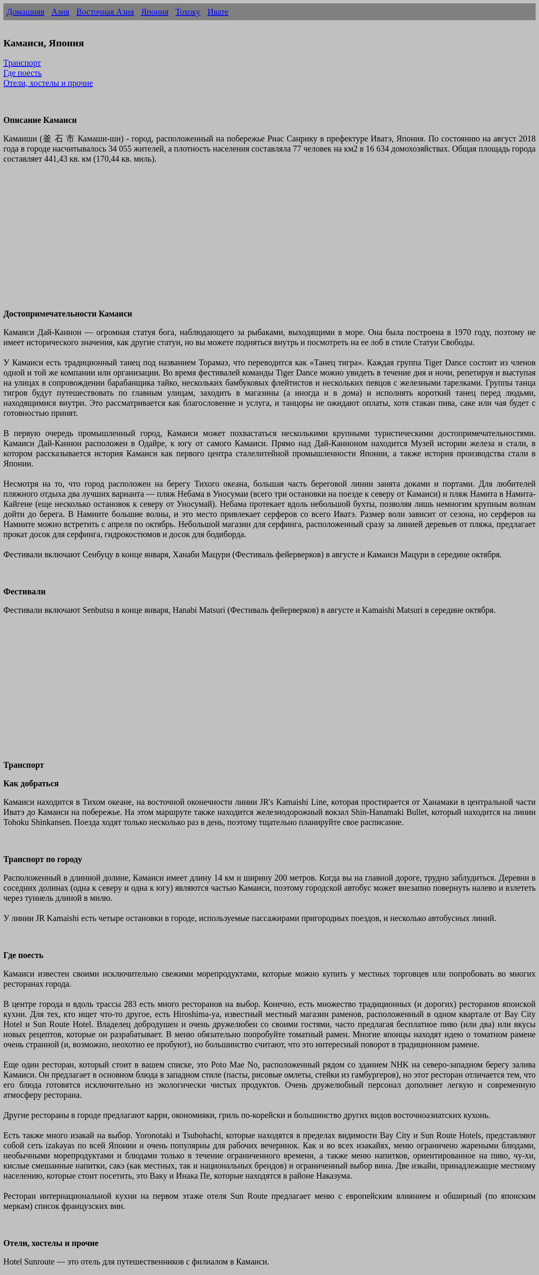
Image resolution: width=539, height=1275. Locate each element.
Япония (154, 11)
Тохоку (188, 11)
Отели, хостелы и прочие (48, 83)
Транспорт (22, 62)
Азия (60, 11)
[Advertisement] (256, 241)
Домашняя (25, 11)
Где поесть (22, 72)
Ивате (218, 11)
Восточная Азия (105, 11)
